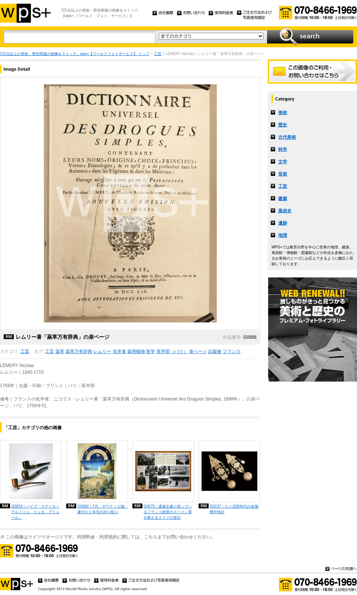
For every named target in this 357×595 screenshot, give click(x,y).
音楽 (282, 174)
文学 (282, 161)
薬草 (59, 351)
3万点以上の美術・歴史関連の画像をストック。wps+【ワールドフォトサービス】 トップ (74, 54)
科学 (282, 149)
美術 (282, 112)
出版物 (214, 351)
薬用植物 (136, 351)
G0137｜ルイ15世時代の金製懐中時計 (234, 509)
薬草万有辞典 (78, 351)
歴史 (282, 125)
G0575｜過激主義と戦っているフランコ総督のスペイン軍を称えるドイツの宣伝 (168, 512)
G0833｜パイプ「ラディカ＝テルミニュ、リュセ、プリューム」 (35, 512)
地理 (282, 235)
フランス (232, 351)
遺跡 (282, 223)
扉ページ (198, 351)
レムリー (102, 351)
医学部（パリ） (172, 351)
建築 (282, 198)
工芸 (157, 54)
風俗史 (285, 210)
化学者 (119, 351)
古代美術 (287, 137)
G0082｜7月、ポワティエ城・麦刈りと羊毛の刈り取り (102, 509)
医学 (150, 351)
